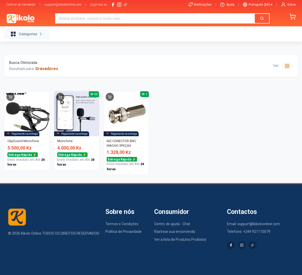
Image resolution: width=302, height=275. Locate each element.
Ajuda (227, 4)
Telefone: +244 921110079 (248, 232)
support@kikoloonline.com (62, 4)
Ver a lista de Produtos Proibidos (180, 239)
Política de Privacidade (123, 232)
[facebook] (113, 5)
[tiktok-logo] (125, 5)
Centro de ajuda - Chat (172, 224)
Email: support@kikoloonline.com (253, 224)
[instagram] (119, 5)
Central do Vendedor (21, 4)
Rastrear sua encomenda (174, 232)
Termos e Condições (121, 224)
